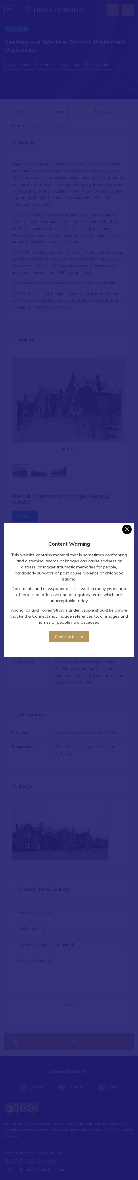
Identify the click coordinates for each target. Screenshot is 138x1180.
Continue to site (69, 636)
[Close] (127, 529)
